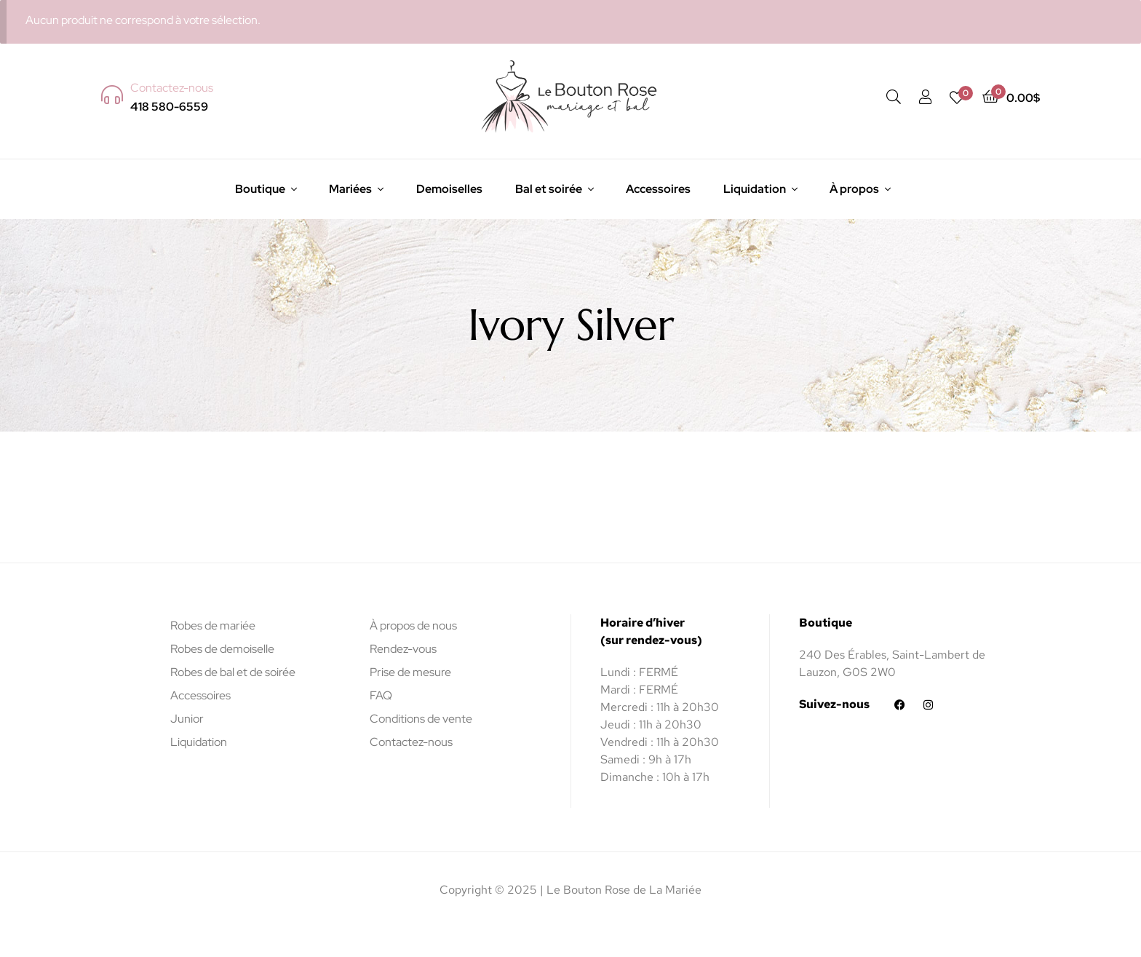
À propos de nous (413, 625)
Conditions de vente (421, 718)
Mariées (350, 188)
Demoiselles (449, 188)
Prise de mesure (410, 672)
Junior (187, 718)
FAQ (381, 695)
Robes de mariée (212, 625)
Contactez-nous (411, 742)
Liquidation (754, 188)
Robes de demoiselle (222, 648)
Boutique (260, 188)
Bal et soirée (548, 188)
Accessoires (658, 188)
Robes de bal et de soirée (232, 672)
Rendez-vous (403, 648)
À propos (854, 188)
